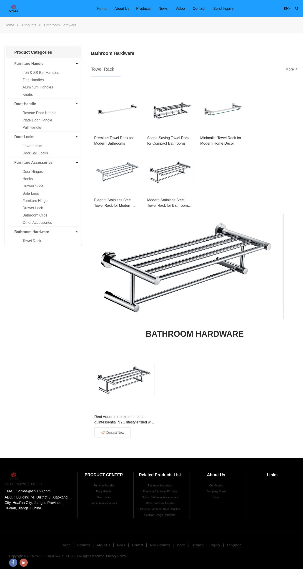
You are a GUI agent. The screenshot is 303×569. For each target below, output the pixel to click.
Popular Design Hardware (159, 512)
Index (181, 543)
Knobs (28, 94)
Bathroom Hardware (31, 232)
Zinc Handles (33, 80)
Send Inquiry (223, 8)
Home (102, 8)
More (289, 69)
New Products (160, 543)
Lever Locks (32, 146)
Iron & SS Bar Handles (41, 73)
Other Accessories (37, 222)
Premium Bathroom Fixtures (160, 489)
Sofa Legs (31, 193)
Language (234, 543)
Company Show (216, 489)
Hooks (28, 179)
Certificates (216, 483)
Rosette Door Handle (39, 113)
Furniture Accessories (33, 162)
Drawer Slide (33, 186)
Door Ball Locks (35, 153)
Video (180, 8)
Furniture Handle (28, 63)
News (163, 8)
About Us (121, 8)
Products (143, 8)
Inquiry (215, 543)
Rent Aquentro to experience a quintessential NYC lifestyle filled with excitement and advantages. (124, 418)
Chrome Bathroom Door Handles (160, 507)
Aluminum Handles (38, 87)
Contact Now (112, 430)
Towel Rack (32, 241)
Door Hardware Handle (160, 501)
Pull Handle (32, 127)
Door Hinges (33, 172)
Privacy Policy (116, 554)
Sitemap (197, 543)
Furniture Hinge (35, 201)
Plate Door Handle (37, 120)
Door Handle (25, 104)
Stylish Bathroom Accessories (160, 495)
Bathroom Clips (35, 215)
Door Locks (24, 137)
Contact (199, 8)
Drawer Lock (33, 208)
